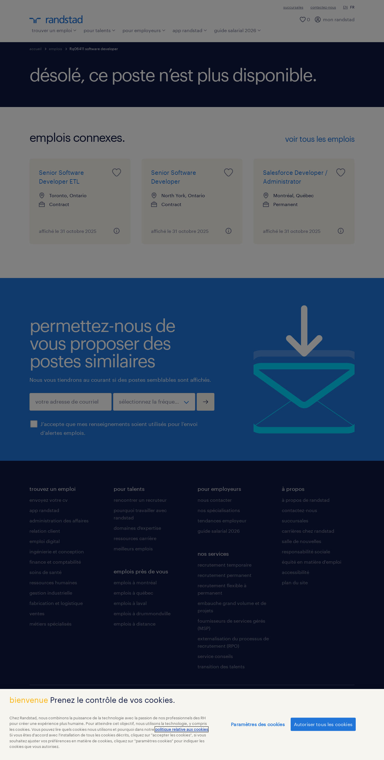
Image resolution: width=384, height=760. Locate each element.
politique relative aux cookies (181, 732)
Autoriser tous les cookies (323, 727)
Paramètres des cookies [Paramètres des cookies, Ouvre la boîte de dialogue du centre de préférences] (258, 727)
